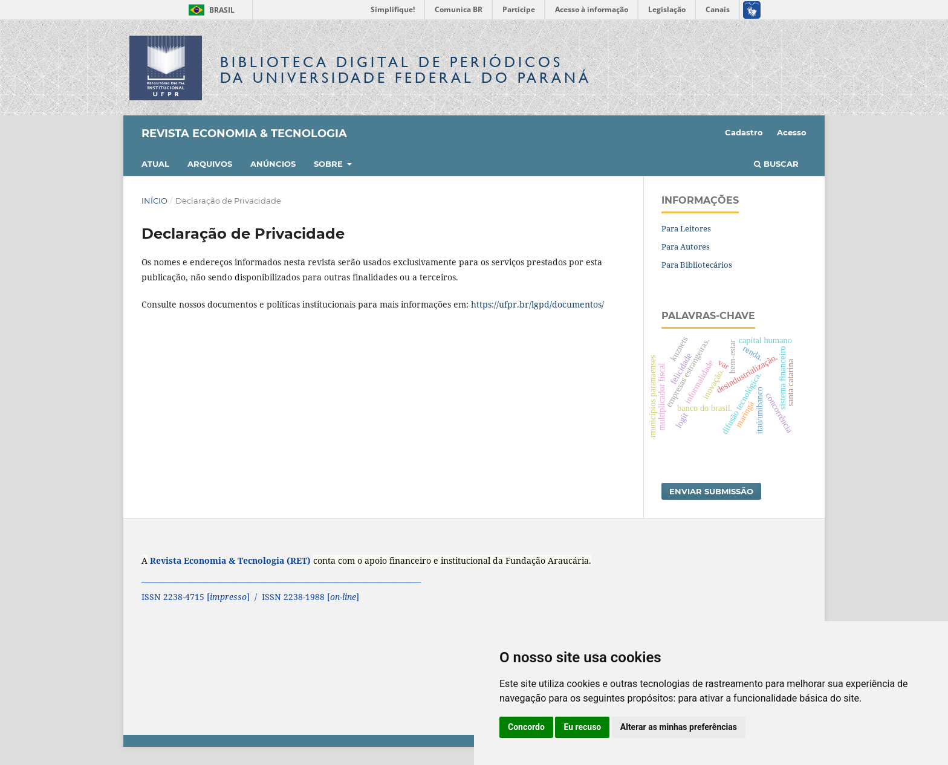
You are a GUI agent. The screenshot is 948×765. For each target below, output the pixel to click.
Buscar (776, 164)
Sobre (329, 164)
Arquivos (209, 164)
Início (154, 200)
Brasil (209, 10)
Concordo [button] (526, 727)
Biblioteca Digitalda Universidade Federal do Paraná (405, 70)
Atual (155, 164)
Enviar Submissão (711, 491)
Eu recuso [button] (582, 727)
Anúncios (273, 164)
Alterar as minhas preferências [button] (678, 727)
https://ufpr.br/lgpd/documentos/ (537, 304)
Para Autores (685, 246)
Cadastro (744, 132)
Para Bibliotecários (696, 264)
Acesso (792, 132)
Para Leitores (686, 228)
